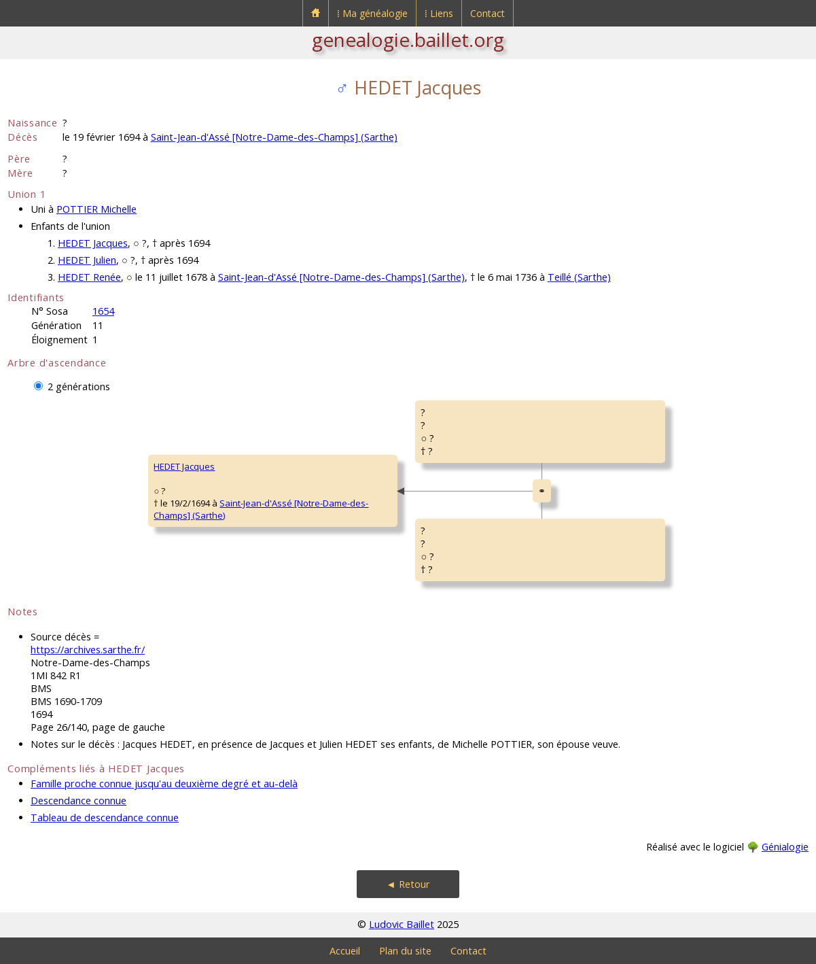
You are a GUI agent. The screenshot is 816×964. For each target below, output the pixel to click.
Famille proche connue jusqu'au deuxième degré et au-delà (164, 783)
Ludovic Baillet (401, 924)
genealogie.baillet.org (408, 39)
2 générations (79, 386)
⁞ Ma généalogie (372, 13)
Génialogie (785, 846)
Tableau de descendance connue (105, 817)
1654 (103, 311)
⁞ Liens (439, 13)
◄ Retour (407, 884)
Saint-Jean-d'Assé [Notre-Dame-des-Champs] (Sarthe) (274, 137)
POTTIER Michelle (96, 209)
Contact (487, 13)
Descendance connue (78, 800)
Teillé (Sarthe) (579, 277)
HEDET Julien (87, 260)
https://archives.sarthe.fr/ (88, 649)
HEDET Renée (89, 277)
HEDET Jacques (93, 243)
